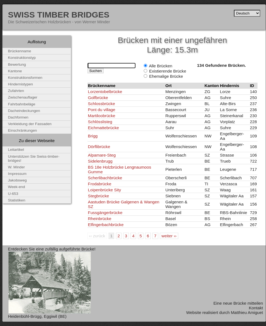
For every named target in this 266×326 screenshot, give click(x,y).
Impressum (17, 174)
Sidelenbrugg (100, 161)
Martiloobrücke (101, 115)
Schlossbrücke (101, 103)
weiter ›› (169, 235)
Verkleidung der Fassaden (30, 124)
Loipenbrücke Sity (104, 189)
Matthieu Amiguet (247, 312)
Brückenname (19, 51)
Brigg (93, 136)
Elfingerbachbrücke (106, 224)
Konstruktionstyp (22, 58)
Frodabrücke (99, 183)
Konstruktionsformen (25, 78)
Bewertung (17, 64)
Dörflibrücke (99, 146)
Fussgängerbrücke (105, 212)
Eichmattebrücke (103, 127)
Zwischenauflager (22, 97)
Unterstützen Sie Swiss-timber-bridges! (34, 158)
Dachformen (18, 117)
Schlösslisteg (100, 121)
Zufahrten (16, 91)
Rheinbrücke (99, 218)
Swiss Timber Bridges (58, 14)
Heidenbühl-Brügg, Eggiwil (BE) (37, 316)
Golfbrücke (98, 97)
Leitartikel (16, 150)
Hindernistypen (20, 84)
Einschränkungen (22, 130)
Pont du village (101, 109)
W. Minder (16, 167)
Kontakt (256, 307)
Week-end (16, 187)
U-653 (13, 194)
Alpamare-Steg (102, 155)
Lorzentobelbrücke (105, 91)
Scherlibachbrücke (105, 177)
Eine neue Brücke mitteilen (238, 303)
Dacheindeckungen (24, 111)
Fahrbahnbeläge (21, 104)
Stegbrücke (98, 196)
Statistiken (16, 200)
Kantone (15, 71)
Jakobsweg (17, 180)
